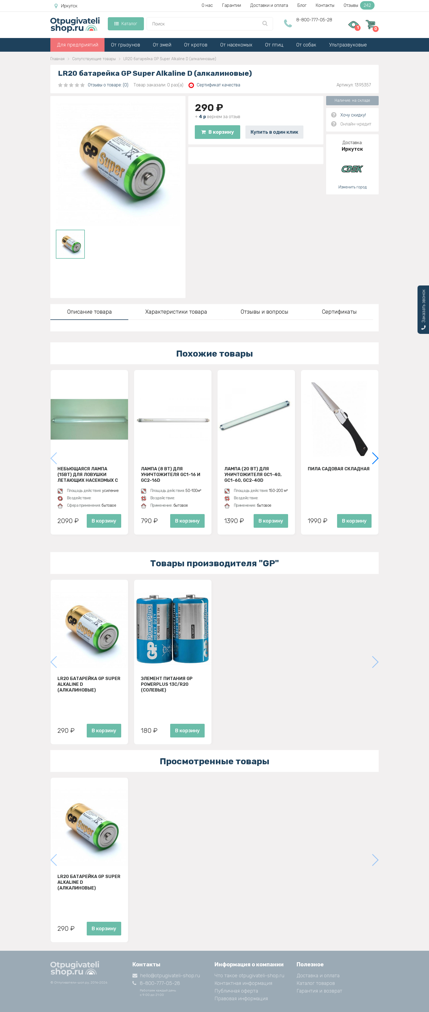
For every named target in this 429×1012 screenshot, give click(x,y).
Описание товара (89, 311)
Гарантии (231, 5)
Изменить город (352, 187)
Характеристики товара (176, 311)
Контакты (325, 5)
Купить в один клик (274, 132)
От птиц (274, 45)
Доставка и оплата (318, 975)
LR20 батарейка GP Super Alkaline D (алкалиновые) (88, 684)
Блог (301, 5)
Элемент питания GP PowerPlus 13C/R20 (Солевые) (167, 684)
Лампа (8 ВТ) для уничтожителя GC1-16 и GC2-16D (170, 474)
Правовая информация (241, 998)
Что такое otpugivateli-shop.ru (249, 975)
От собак (306, 45)
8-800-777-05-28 (314, 19)
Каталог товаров (316, 983)
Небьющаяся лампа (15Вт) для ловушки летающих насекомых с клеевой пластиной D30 (87, 474)
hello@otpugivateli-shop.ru (166, 975)
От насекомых (236, 45)
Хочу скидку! (353, 115)
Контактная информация (243, 983)
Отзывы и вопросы (264, 311)
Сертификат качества (214, 85)
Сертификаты (339, 311)
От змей (162, 45)
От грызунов (125, 45)
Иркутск (65, 6)
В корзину (217, 132)
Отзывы (359, 5)
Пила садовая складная (339, 468)
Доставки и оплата (269, 5)
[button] (375, 458)
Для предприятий (77, 45)
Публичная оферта (236, 990)
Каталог (125, 23)
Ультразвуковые (348, 45)
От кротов (195, 45)
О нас (207, 5)
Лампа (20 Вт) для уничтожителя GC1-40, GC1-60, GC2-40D (253, 474)
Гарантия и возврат (319, 990)
